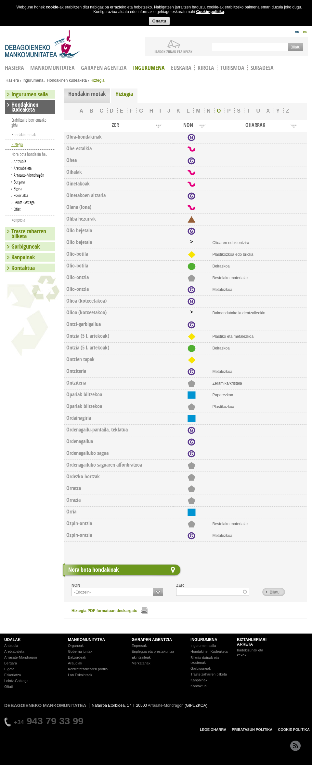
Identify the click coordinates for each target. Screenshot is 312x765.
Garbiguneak (25, 246)
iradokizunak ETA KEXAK (173, 51)
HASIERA (14, 68)
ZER (180, 585)
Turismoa (232, 68)
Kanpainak (23, 257)
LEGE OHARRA (213, 729)
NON (76, 585)
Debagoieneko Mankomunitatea (42, 44)
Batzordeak (77, 657)
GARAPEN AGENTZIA (152, 639)
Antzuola (20, 161)
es (305, 32)
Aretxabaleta (23, 168)
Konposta (18, 220)
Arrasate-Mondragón (29, 175)
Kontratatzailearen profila (88, 669)
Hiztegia (124, 94)
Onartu (159, 21)
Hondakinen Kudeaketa (209, 651)
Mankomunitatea (52, 68)
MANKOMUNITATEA (86, 639)
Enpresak (139, 646)
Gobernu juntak (80, 651)
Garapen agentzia (104, 68)
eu (297, 32)
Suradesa (262, 68)
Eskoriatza (21, 195)
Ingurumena (149, 68)
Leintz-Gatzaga (24, 202)
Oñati (17, 209)
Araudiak (75, 663)
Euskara (181, 68)
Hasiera (12, 80)
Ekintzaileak (141, 657)
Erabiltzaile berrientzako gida (28, 122)
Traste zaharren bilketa (28, 233)
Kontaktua (23, 268)
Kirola (206, 68)
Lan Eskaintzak (80, 675)
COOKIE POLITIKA (294, 729)
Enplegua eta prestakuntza (153, 651)
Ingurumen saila (29, 94)
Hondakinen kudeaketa (67, 80)
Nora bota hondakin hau (29, 154)
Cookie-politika (210, 11)
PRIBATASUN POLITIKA (252, 729)
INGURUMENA (203, 639)
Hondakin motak (87, 94)
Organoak (76, 646)
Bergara (19, 182)
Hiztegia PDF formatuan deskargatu (104, 610)
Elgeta (18, 188)
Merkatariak (141, 663)
